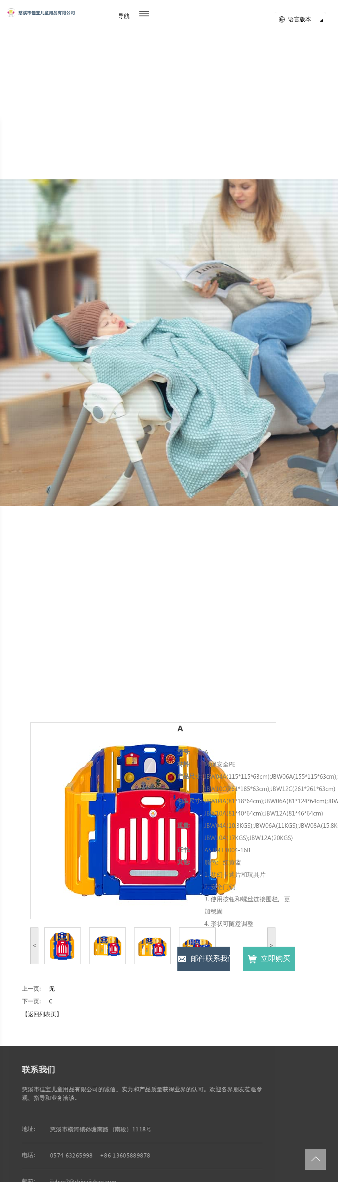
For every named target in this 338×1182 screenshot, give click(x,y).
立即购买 (268, 959)
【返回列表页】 (42, 1018)
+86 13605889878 (128, 1156)
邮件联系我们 (203, 959)
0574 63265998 (75, 1156)
